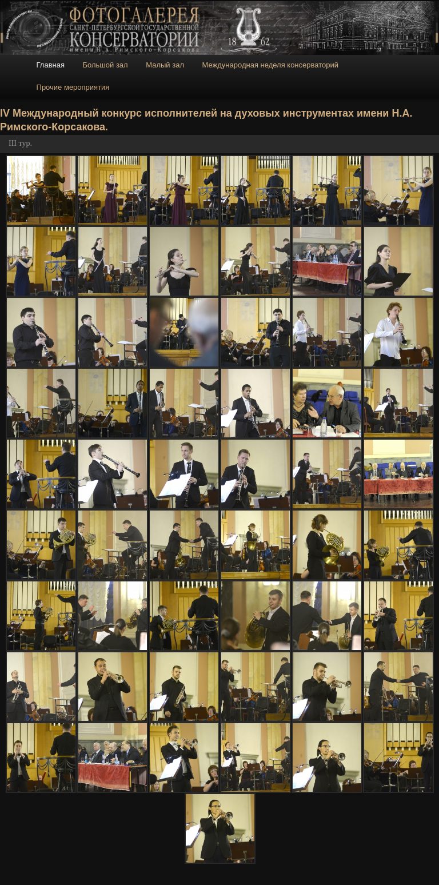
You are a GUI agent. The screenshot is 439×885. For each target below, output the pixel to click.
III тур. (20, 143)
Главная (51, 65)
